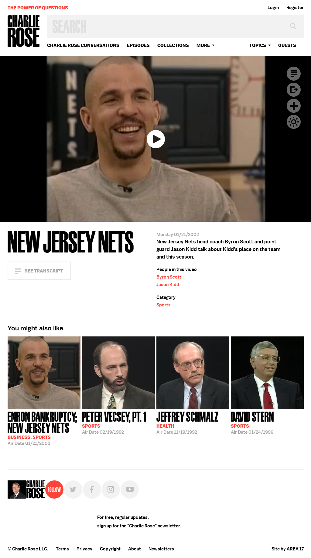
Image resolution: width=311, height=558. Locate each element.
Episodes (138, 45)
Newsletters (161, 549)
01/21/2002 (44, 427)
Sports (163, 305)
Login (273, 8)
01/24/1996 (252, 422)
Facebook (92, 489)
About (134, 549)
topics (257, 45)
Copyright (110, 549)
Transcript (294, 74)
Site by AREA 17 (288, 549)
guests (287, 45)
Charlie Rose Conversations (83, 45)
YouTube (130, 489)
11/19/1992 (187, 422)
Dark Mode (294, 122)
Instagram (111, 489)
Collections (173, 45)
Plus (294, 106)
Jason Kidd (167, 285)
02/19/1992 (114, 422)
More (203, 45)
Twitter (73, 489)
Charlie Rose (24, 31)
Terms (62, 549)
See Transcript (44, 271)
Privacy (84, 549)
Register (295, 8)
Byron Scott (168, 277)
